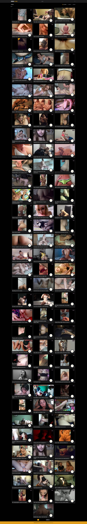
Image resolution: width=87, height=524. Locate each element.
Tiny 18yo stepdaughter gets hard (62, 142)
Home (11, 6)
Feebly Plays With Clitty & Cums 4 (62, 322)
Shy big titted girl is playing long (19, 412)
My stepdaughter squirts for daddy (19, 502)
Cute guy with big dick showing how (20, 261)
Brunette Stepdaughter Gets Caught (19, 322)
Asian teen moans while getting (61, 81)
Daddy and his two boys (39, 111)
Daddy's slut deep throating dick (62, 397)
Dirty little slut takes (38, 352)
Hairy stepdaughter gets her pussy (62, 412)
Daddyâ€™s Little (58, 217)
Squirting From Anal (38, 487)
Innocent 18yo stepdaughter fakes (62, 246)
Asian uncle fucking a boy (17, 65)
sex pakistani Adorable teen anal (19, 487)
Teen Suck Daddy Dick (17, 126)
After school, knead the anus (61, 187)
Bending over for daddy (17, 290)
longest (69, 4)
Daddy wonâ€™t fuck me (17, 51)
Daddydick (57, 367)
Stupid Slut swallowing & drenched (62, 276)
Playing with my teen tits (17, 338)
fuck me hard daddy (16, 473)
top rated (64, 4)
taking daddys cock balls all (39, 126)
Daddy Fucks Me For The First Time (19, 36)
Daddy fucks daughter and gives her (62, 111)
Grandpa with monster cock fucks (41, 246)
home (42, 1)
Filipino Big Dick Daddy (17, 217)
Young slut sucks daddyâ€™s (40, 442)
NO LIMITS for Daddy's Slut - (40, 412)
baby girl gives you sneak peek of (62, 458)
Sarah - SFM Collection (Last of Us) (19, 111)
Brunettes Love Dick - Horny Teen (19, 458)
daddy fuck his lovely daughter (40, 473)
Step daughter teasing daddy (40, 187)
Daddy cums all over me (60, 51)
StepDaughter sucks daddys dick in (19, 172)
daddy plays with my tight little (40, 276)
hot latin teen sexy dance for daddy (41, 290)
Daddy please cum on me (60, 426)
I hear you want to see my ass (40, 261)
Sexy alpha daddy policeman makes (62, 352)
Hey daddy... (36, 367)
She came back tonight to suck (40, 502)
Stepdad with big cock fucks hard (41, 97)
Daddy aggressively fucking (61, 36)
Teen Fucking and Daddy (39, 36)
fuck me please (37, 426)
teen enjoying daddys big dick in (62, 126)
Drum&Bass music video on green (41, 397)
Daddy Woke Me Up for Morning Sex (41, 156)
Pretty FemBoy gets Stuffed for (18, 97)
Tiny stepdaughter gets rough (18, 426)
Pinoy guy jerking (58, 156)
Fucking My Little (16, 21)
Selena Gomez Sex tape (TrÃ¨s (40, 232)
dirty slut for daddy (16, 232)
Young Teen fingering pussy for (19, 367)
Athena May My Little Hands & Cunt (41, 217)
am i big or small (58, 338)
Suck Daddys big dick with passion (62, 65)
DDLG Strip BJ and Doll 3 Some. (40, 81)
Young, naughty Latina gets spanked (20, 246)
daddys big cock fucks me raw (61, 232)
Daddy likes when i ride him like (40, 516)
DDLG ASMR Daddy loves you (61, 487)
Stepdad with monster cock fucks (41, 142)
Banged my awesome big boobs (61, 473)
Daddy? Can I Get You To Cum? (61, 261)
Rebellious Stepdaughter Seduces (41, 65)
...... (55, 172)
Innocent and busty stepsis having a (62, 290)
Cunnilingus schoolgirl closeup (18, 156)
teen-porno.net (36, 522)
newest (74, 4)
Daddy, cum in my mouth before (61, 502)
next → (48, 519)
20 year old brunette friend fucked (41, 51)
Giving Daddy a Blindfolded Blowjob (20, 352)
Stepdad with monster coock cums (19, 187)
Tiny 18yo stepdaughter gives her (41, 21)
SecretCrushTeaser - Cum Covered (41, 306)
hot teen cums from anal (17, 306)
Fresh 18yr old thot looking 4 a (61, 442)
